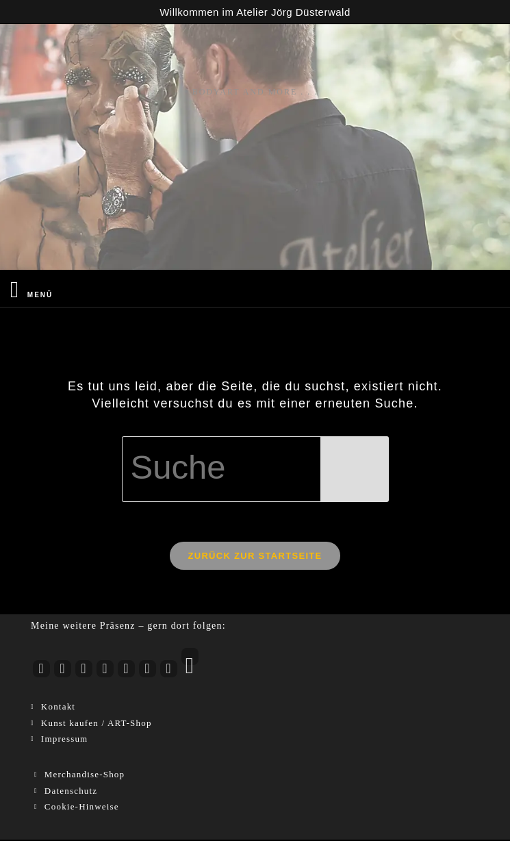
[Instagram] (62, 670)
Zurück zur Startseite (255, 557)
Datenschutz (70, 792)
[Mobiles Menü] (31, 289)
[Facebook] (83, 670)
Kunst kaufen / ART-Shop (96, 724)
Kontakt (58, 708)
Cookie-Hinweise (81, 808)
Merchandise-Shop (84, 776)
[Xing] (168, 670)
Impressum (64, 741)
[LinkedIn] (126, 670)
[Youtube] (41, 670)
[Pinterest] (147, 670)
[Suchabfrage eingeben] (255, 469)
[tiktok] (105, 670)
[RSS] (190, 658)
